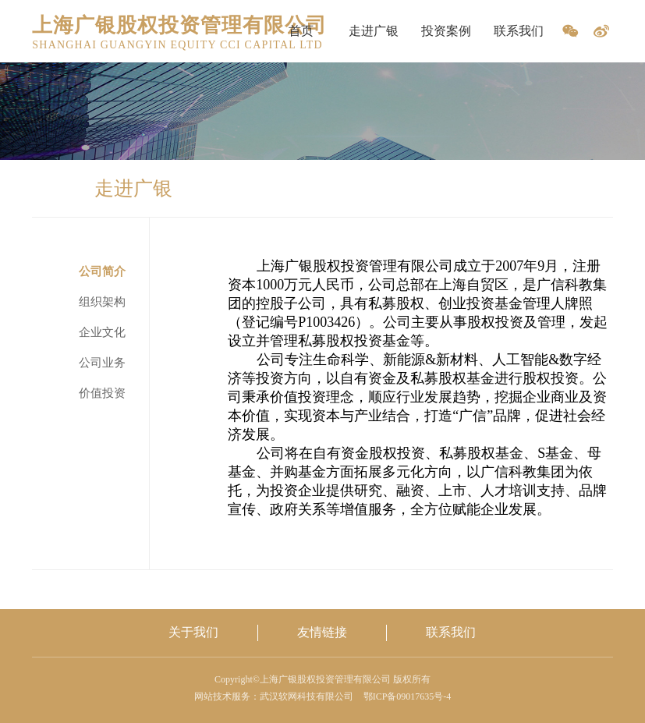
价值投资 (102, 393)
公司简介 (102, 271)
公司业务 (102, 362)
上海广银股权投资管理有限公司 (179, 25)
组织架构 (102, 302)
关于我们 (193, 632)
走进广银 (374, 30)
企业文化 (102, 332)
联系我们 (519, 30)
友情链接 (322, 632)
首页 (301, 30)
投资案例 (446, 30)
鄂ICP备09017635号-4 (407, 696)
